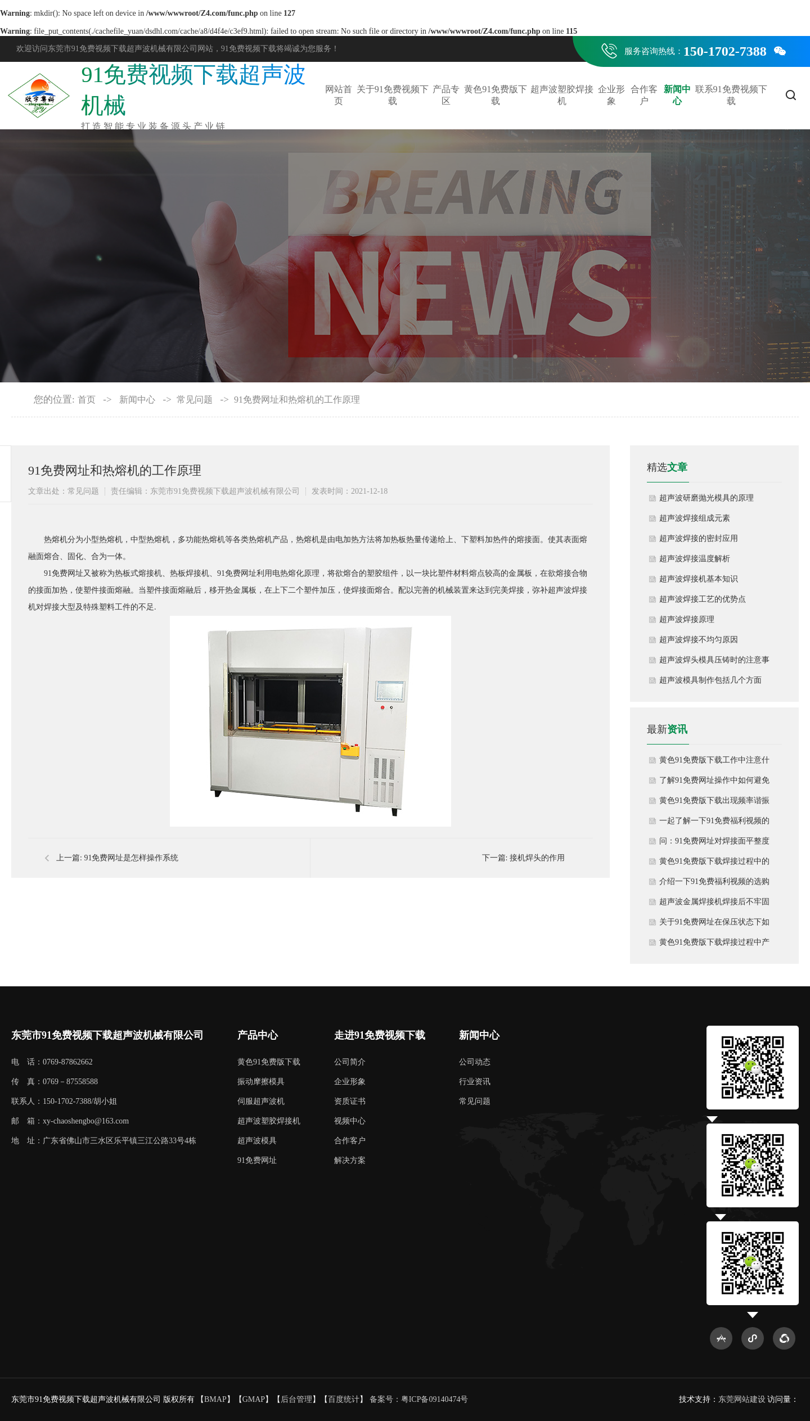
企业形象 (611, 95)
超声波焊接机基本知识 (698, 579)
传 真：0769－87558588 (54, 1081)
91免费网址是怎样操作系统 (131, 858)
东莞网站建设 (742, 1399)
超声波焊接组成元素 (694, 518)
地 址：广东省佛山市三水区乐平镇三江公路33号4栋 (103, 1140)
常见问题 (195, 399)
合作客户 (644, 95)
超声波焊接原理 (686, 619)
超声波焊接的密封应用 (698, 538)
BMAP (215, 1399)
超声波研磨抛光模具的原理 (706, 498)
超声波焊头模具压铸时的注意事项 (714, 663)
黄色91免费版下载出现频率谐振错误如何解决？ (714, 803)
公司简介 (350, 1062)
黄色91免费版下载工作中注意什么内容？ (714, 763)
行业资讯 (474, 1081)
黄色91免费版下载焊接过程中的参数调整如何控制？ (714, 864)
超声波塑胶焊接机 (561, 95)
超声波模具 (257, 1140)
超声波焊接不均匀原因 (698, 639)
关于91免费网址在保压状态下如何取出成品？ (714, 925)
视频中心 (350, 1121)
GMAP (253, 1399)
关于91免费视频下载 (393, 95)
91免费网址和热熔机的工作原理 (297, 399)
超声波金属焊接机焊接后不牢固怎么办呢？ (714, 904)
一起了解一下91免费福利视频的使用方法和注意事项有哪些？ (714, 823)
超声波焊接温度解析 (694, 558)
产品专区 (446, 95)
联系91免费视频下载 (731, 95)
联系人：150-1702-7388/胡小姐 (64, 1101)
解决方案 (350, 1160)
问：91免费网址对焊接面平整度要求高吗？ (714, 844)
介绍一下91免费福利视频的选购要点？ (714, 884)
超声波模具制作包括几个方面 (710, 680)
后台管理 (296, 1399)
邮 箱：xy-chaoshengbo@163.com (70, 1121)
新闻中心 (677, 95)
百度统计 (343, 1399)
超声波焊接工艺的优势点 (702, 599)
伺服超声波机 (261, 1101)
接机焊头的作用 (537, 858)
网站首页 (338, 95)
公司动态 (474, 1062)
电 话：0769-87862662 (52, 1062)
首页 (87, 399)
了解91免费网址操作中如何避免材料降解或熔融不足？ (714, 783)
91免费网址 (257, 1160)
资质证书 (350, 1101)
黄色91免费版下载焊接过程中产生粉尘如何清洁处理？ (714, 945)
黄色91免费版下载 (495, 95)
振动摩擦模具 (261, 1081)
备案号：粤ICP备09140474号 (419, 1399)
